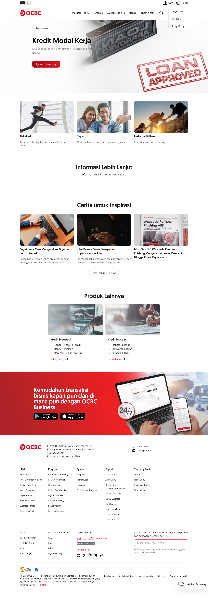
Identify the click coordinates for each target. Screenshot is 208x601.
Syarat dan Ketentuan (58, 532)
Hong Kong (178, 26)
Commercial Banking (58, 474)
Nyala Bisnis (25, 474)
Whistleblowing (146, 576)
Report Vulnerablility (179, 576)
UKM (86, 12)
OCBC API (110, 519)
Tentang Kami (147, 12)
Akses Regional (27, 511)
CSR (136, 495)
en (28, 3)
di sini (43, 584)
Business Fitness (27, 505)
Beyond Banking (27, 500)
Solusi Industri (54, 505)
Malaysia (176, 18)
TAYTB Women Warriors (31, 479)
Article (51, 548)
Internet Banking (113, 493)
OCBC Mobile (111, 474)
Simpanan (81, 474)
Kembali (41, 28)
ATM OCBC (110, 479)
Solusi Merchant (112, 509)
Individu (76, 12)
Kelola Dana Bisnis (28, 485)
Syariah (111, 12)
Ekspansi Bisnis (55, 485)
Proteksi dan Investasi (87, 490)
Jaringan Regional (56, 511)
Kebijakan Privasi (126, 576)
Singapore (177, 11)
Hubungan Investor (143, 485)
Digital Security (55, 553)
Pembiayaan (82, 479)
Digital (121, 12)
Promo (23, 532)
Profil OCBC (139, 479)
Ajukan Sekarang (46, 64)
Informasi (138, 474)
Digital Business (27, 495)
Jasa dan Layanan (28, 537)
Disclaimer (109, 576)
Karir (50, 543)
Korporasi (98, 12)
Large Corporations (57, 479)
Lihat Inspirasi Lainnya (104, 273)
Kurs (22, 548)
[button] (183, 543)
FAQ (50, 537)
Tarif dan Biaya (27, 543)
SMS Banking (111, 504)
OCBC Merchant (113, 514)
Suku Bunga (25, 553)
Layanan (81, 485)
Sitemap (161, 576)
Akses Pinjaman (27, 490)
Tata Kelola (139, 490)
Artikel (132, 12)
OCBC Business (112, 498)
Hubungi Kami (83, 549)
